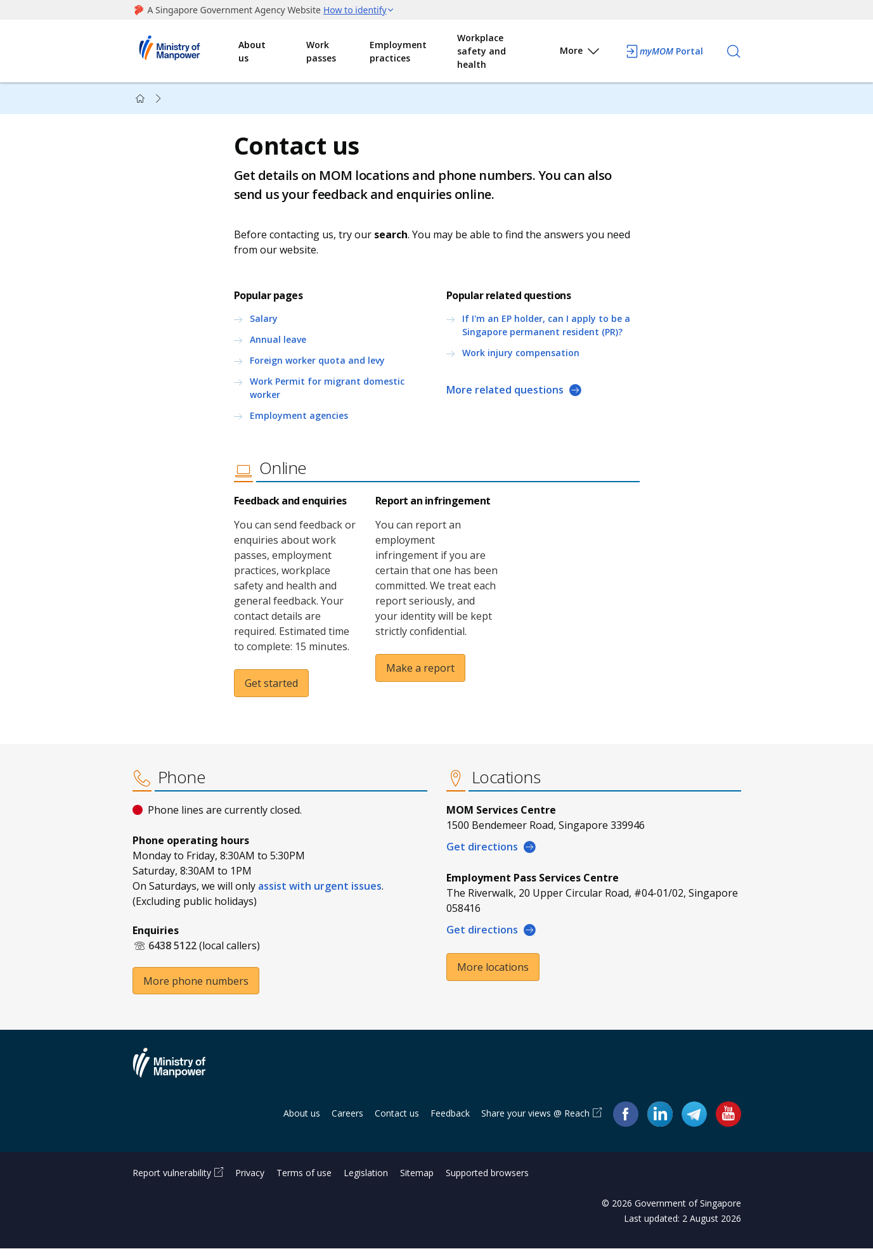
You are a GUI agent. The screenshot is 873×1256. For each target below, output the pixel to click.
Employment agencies (299, 419)
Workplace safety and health (481, 51)
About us (252, 51)
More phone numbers (196, 988)
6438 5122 (172, 952)
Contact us (397, 1121)
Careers (347, 1121)
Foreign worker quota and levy (317, 364)
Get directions (482, 854)
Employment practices (398, 51)
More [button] (580, 53)
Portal (663, 51)
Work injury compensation (520, 356)
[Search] (733, 51)
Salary (264, 322)
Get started (271, 687)
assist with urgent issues (320, 893)
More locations (493, 974)
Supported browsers (487, 1180)
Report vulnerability (172, 1180)
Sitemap (417, 1180)
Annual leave (278, 343)
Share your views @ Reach (535, 1121)
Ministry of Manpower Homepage (186, 51)
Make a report (420, 672)
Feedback (450, 1121)
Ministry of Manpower (179, 1078)
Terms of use (304, 1180)
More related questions (505, 394)
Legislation (366, 1180)
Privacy (249, 1180)
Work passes (321, 51)
